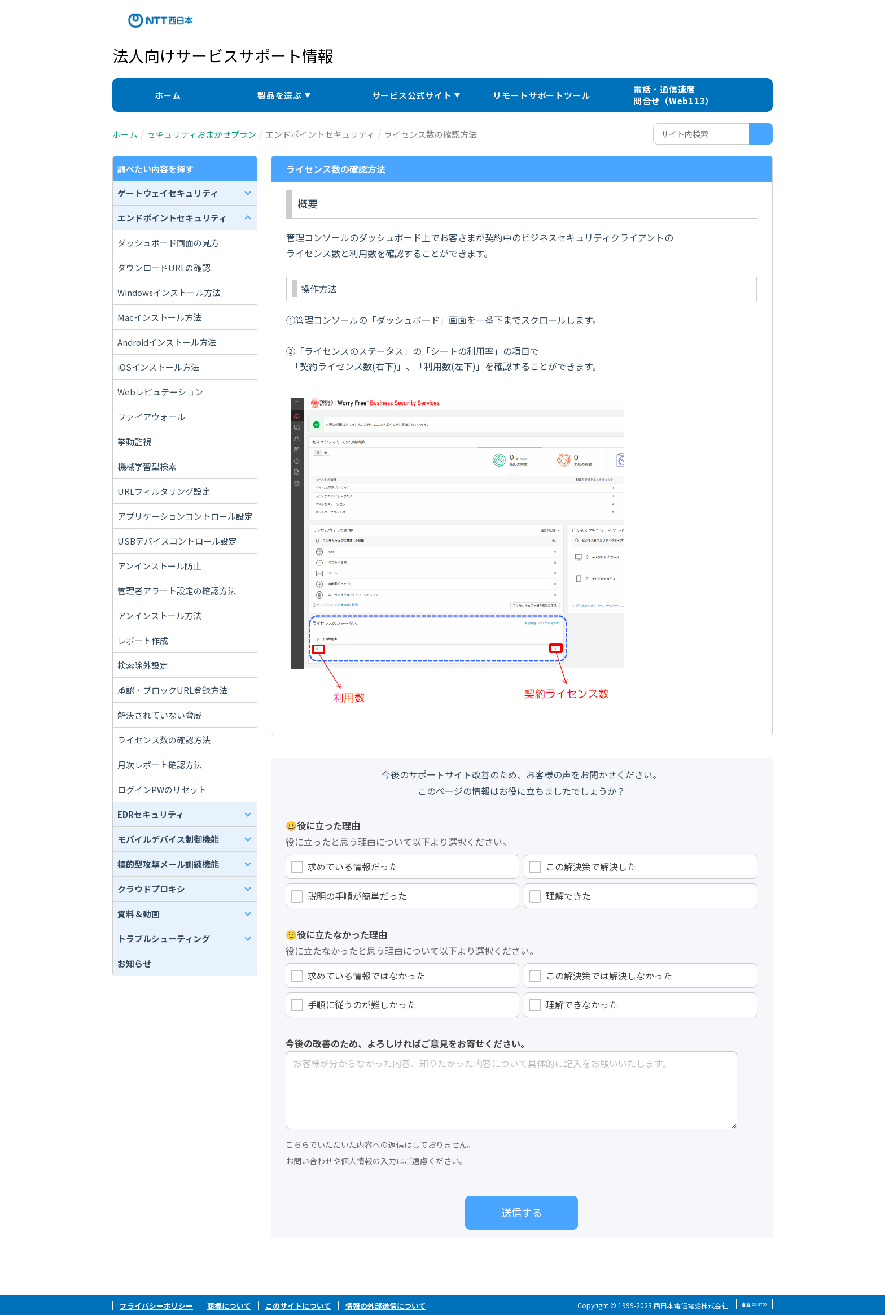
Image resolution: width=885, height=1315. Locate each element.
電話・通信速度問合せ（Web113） (673, 95)
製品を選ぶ (279, 95)
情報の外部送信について (385, 1305)
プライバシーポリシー (156, 1305)
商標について (229, 1305)
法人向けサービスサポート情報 (223, 55)
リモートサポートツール (541, 95)
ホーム (168, 95)
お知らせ (134, 963)
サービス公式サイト (412, 95)
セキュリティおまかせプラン (201, 134)
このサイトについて (298, 1305)
